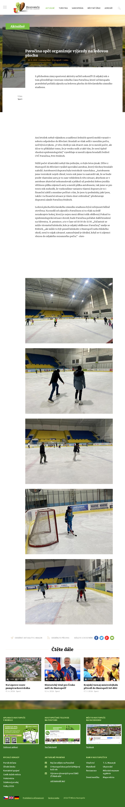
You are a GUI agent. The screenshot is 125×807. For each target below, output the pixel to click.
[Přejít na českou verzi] (5, 797)
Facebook (90, 747)
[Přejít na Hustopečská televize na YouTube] (62, 734)
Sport (20, 99)
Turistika (63, 8)
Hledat (119, 8)
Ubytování (107, 766)
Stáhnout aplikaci (10, 747)
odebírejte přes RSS (60, 638)
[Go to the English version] (11, 797)
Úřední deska (9, 766)
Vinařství (90, 763)
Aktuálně (50, 8)
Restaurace (91, 770)
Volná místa (8, 778)
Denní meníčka (92, 777)
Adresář (108, 8)
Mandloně (90, 766)
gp (107, 638)
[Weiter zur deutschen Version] (16, 797)
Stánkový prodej (10, 782)
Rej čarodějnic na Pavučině (62, 763)
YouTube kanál (51, 747)
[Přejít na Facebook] (104, 734)
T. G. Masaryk (109, 763)
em (112, 638)
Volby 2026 (8, 786)
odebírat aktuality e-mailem (28, 638)
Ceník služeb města (12, 774)
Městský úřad (94, 8)
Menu (5, 7)
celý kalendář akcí (57, 781)
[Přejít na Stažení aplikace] (21, 734)
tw (101, 638)
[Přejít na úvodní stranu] (27, 8)
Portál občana (9, 763)
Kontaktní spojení (11, 770)
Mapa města (108, 777)
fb (96, 638)
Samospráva (77, 8)
